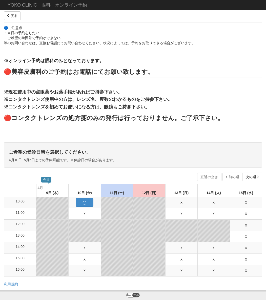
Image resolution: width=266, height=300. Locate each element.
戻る (12, 16)
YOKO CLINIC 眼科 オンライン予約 (47, 5)
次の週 (252, 177)
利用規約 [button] (11, 284)
